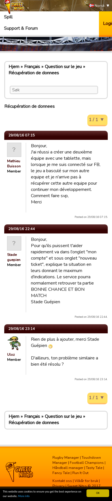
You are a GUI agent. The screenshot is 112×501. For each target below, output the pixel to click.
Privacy (58, 486)
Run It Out (80, 472)
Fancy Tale (61, 472)
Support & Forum (21, 28)
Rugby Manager (65, 457)
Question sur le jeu (63, 67)
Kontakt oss (62, 480)
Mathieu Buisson (14, 164)
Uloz (11, 354)
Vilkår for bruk (86, 480)
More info (24, 496)
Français (32, 67)
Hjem (14, 67)
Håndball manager (67, 467)
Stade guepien (13, 257)
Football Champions (87, 462)
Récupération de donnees (34, 73)
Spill (8, 17)
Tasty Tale (94, 467)
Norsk (97, 6)
